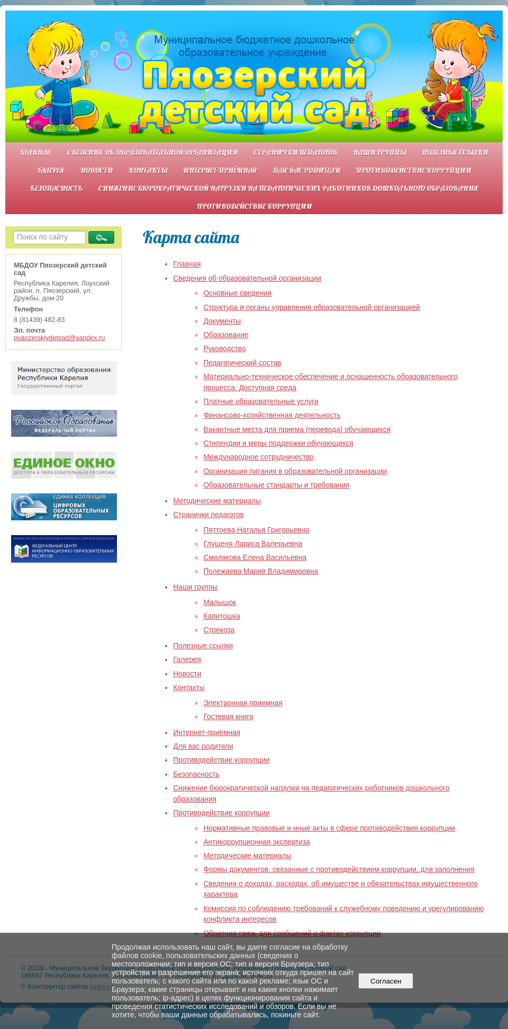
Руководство (224, 349)
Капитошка (221, 616)
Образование (225, 335)
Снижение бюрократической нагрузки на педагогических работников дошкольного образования (288, 187)
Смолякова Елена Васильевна (254, 558)
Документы (222, 321)
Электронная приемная (242, 703)
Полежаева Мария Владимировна (260, 571)
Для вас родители (306, 170)
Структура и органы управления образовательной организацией (311, 307)
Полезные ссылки (455, 152)
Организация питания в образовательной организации (295, 471)
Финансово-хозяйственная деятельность (271, 415)
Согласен (386, 981)
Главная (35, 152)
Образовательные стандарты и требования (276, 485)
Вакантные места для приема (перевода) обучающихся (297, 430)
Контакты (148, 170)
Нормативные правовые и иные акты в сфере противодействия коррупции (329, 828)
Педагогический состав (242, 363)
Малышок (219, 603)
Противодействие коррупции (413, 170)
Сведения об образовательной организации (152, 152)
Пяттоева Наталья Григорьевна (256, 530)
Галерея (51, 170)
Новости (96, 170)
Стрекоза (218, 630)
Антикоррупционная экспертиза (256, 842)
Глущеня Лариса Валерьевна (252, 544)
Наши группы (379, 152)
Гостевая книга (228, 717)
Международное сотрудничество (258, 457)
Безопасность (56, 187)
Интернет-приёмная (220, 170)
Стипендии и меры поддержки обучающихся (278, 443)
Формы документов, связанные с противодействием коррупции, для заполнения (338, 870)
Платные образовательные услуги (261, 402)
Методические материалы (217, 501)
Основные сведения (237, 293)
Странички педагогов (295, 152)
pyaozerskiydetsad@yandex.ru (59, 338)
